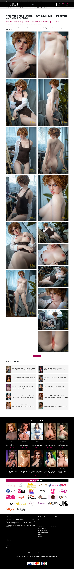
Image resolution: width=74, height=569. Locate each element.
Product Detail (37, 356)
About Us (40, 520)
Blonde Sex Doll (37, 24)
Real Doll (7, 547)
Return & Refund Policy (43, 532)
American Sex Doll (19, 24)
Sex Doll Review (54, 526)
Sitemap (40, 536)
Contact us (40, 522)
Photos (10, 8)
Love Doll (8, 545)
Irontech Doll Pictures (19, 8)
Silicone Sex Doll (17, 21)
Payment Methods (42, 528)
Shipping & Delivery (42, 530)
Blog (52, 520)
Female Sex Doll (10, 24)
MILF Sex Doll (26, 21)
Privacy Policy (41, 524)
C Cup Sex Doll (29, 24)
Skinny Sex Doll (55, 21)
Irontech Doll (9, 21)
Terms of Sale (41, 526)
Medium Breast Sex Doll (36, 21)
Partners (40, 534)
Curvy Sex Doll (46, 21)
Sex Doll (7, 543)
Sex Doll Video (54, 524)
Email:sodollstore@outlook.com (37, 553)
